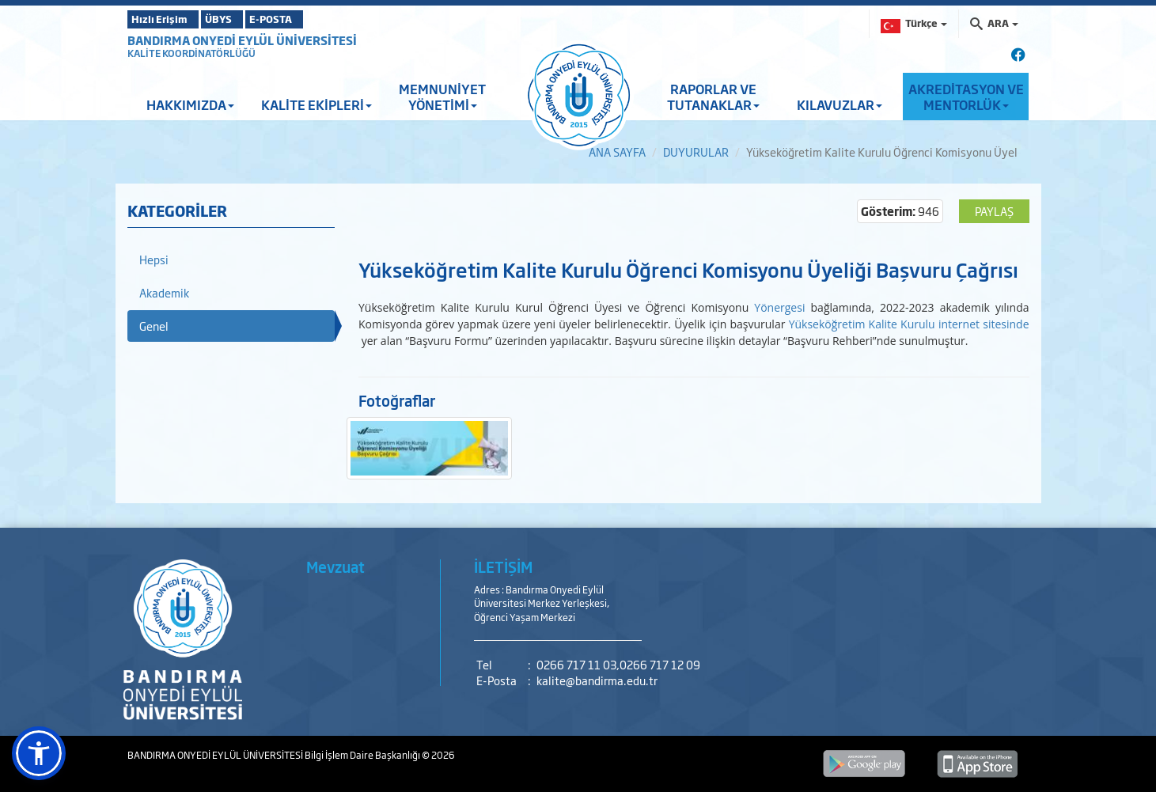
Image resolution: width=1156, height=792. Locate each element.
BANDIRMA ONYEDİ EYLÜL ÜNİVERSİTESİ (242, 40)
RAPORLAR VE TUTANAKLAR (713, 96)
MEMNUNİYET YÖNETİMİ (442, 96)
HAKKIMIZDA (190, 104)
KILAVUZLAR (839, 104)
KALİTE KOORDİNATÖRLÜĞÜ (191, 53)
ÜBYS (243, 19)
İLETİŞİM (503, 566)
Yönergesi (779, 307)
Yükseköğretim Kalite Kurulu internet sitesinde (909, 324)
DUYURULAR (696, 151)
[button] (39, 753)
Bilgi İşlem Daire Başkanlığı (363, 755)
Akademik (164, 292)
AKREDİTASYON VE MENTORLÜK (966, 96)
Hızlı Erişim (166, 19)
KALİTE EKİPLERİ (316, 104)
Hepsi (154, 259)
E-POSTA (317, 19)
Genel (154, 325)
